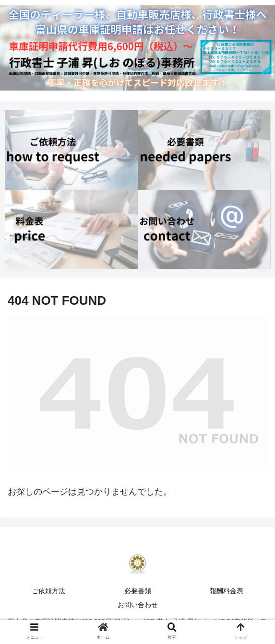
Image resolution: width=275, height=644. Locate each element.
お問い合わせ (138, 605)
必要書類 (137, 591)
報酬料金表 (226, 591)
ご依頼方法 (48, 591)
